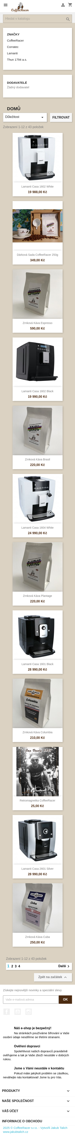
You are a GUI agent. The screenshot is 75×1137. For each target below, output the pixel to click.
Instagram (28, 1012)
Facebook (6, 1012)
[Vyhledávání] (37, 19)
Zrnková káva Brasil (37, 459)
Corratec (13, 47)
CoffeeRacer (15, 40)
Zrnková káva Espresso (37, 323)
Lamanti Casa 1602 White (37, 186)
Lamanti (12, 53)
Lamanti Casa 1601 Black (38, 664)
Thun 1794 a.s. (17, 59)
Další (64, 966)
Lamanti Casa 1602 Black (38, 391)
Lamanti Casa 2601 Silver (37, 868)
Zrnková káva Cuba (37, 937)
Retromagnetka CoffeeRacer (37, 800)
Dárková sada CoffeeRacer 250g (37, 254)
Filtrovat (61, 117)
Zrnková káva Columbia (37, 732)
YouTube (17, 1012)
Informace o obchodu (22, 1121)
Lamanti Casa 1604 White (37, 527)
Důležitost (25, 117)
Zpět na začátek (53, 977)
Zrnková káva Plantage (37, 595)
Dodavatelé (17, 82)
